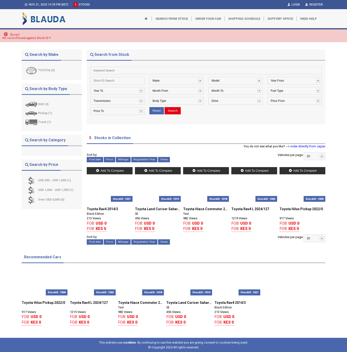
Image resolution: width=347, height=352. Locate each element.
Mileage (123, 159)
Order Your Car (208, 18)
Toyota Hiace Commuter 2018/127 (206, 209)
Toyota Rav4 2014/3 (102, 209)
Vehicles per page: (290, 155)
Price (109, 159)
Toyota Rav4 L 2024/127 (250, 209)
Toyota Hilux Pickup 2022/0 (301, 209)
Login (293, 4)
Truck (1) (44, 122)
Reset (157, 110)
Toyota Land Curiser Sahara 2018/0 (158, 209)
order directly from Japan (307, 146)
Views (164, 159)
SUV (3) (43, 104)
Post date (95, 159)
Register (314, 4)
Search (173, 110)
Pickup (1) (45, 113)
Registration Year (144, 159)
